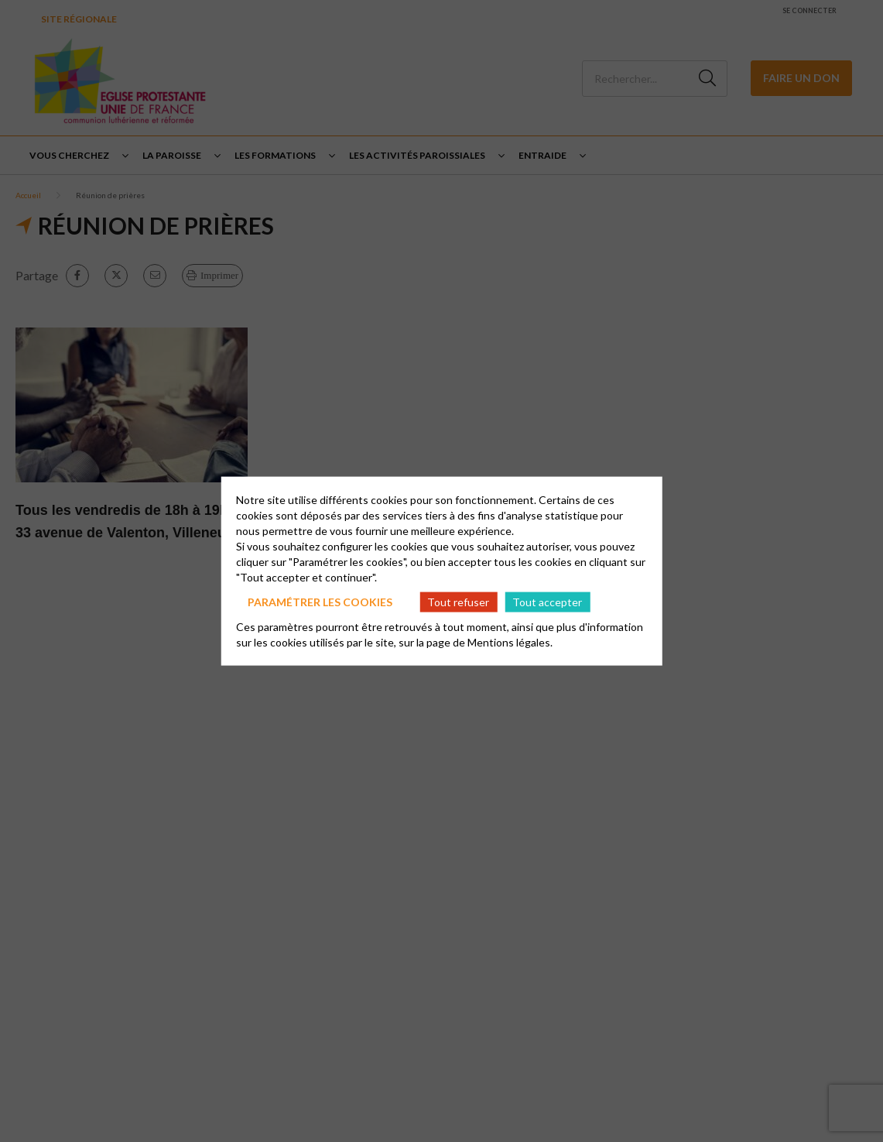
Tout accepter (547, 601)
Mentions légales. (510, 642)
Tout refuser (458, 601)
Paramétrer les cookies (320, 601)
